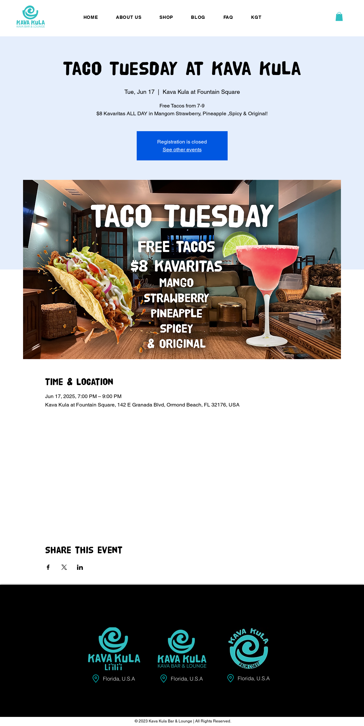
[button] (339, 16)
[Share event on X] (64, 567)
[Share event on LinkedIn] (80, 567)
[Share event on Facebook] (48, 567)
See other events (182, 149)
